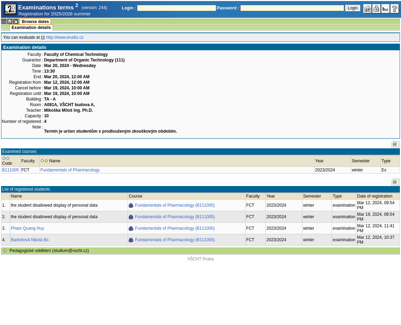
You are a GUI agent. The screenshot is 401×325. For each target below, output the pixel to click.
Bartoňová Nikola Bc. (30, 239)
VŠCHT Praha (200, 259)
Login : (129, 8)
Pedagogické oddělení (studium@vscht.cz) (49, 250)
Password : (228, 8)
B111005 (10, 170)
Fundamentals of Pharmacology (69, 170)
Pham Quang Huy (27, 228)
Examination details (31, 27)
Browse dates (35, 21)
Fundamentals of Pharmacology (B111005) (175, 205)
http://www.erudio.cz (64, 37)
